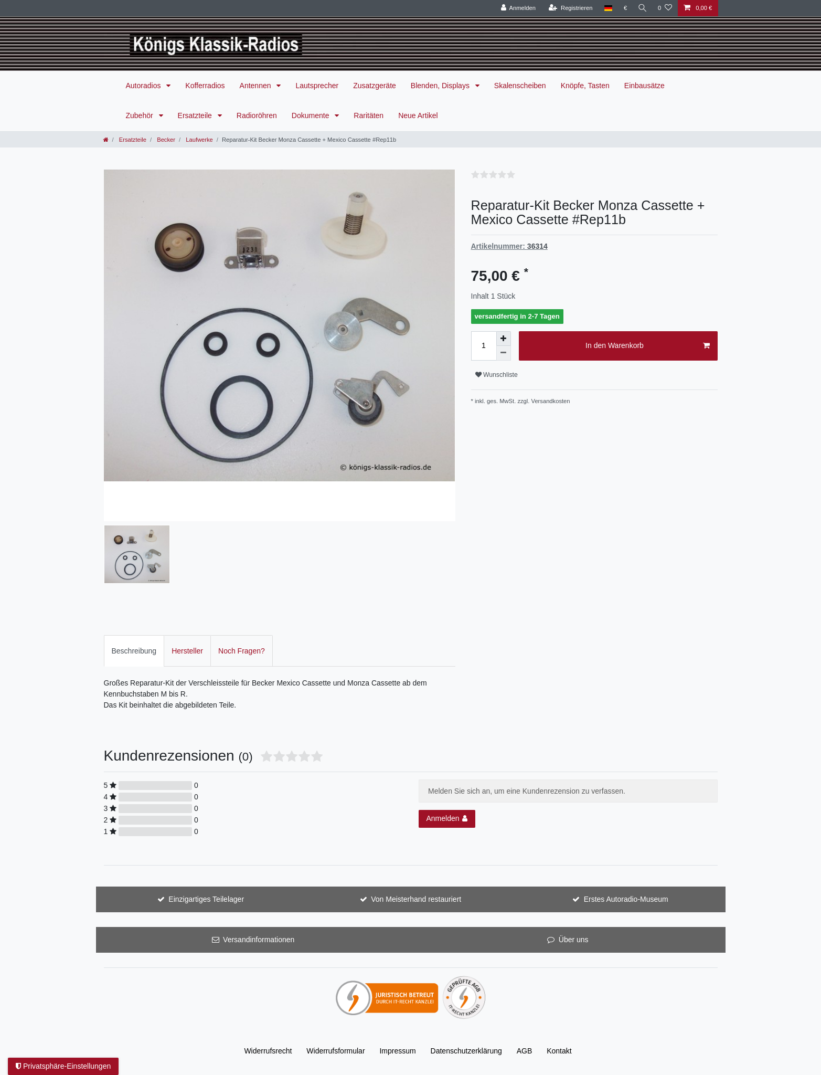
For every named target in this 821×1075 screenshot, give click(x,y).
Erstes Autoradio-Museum (626, 899)
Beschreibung (134, 651)
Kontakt (559, 1051)
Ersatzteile (196, 115)
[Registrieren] (568, 8)
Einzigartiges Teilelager (206, 899)
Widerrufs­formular (335, 1051)
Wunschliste (496, 374)
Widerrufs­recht (268, 1051)
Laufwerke (198, 139)
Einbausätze (644, 85)
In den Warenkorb (647, 346)
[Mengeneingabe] (483, 346)
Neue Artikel (418, 115)
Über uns (574, 939)
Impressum (397, 1051)
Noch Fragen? (241, 651)
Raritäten (368, 115)
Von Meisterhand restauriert (416, 899)
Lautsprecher (316, 85)
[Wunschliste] (665, 8)
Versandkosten (550, 401)
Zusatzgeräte (374, 85)
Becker (165, 139)
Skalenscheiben (520, 85)
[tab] (134, 650)
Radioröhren (257, 115)
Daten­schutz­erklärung (466, 1051)
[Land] (606, 8)
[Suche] (641, 8)
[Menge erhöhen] (503, 338)
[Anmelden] (516, 8)
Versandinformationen (258, 939)
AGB (524, 1051)
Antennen (256, 85)
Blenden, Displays (441, 85)
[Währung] (623, 8)
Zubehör (140, 115)
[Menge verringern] (503, 353)
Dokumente (311, 115)
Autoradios (144, 85)
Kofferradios (205, 85)
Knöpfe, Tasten (585, 85)
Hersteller (187, 651)
